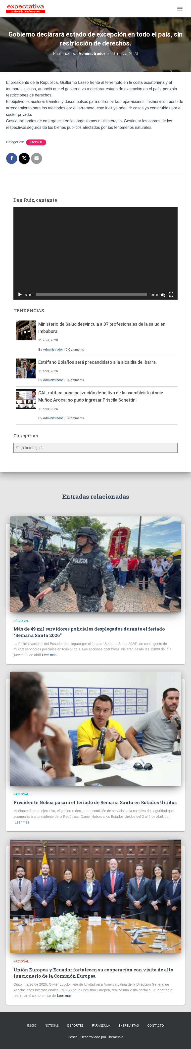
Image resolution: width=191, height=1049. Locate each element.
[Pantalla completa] (171, 294)
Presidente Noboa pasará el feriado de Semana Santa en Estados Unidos (95, 802)
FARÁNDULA (101, 1025)
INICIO (31, 1025)
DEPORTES (75, 1025)
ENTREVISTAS (128, 1025)
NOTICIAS (52, 1025)
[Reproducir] (19, 294)
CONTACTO (155, 1025)
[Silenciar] (163, 294)
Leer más (49, 655)
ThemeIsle (115, 1037)
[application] (95, 253)
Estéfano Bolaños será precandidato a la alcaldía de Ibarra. (97, 362)
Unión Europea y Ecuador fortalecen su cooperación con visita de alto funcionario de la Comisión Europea (93, 973)
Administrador (53, 349)
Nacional (36, 142)
